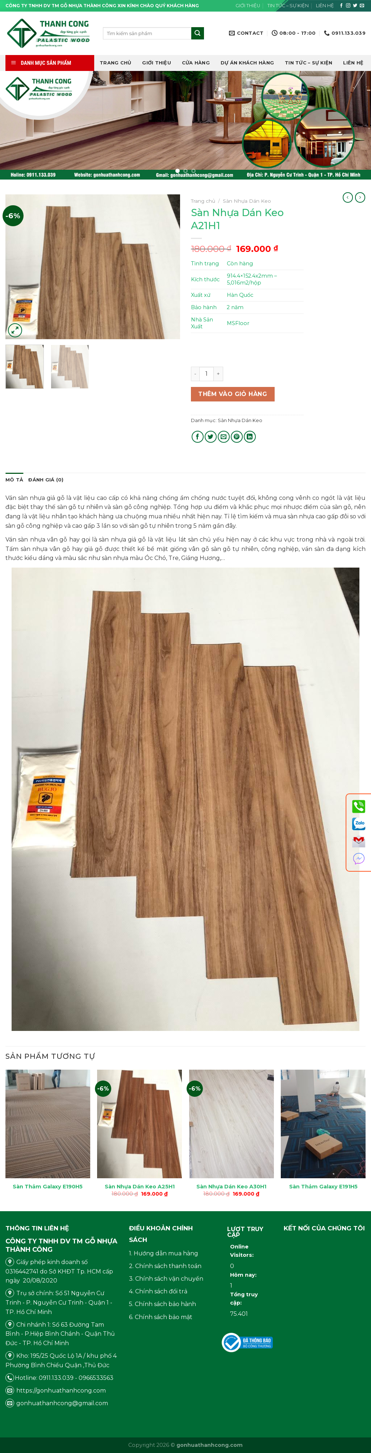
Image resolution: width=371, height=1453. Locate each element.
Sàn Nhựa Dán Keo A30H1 (231, 1186)
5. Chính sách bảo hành (162, 1304)
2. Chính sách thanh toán (165, 1266)
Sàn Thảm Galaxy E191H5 (323, 1186)
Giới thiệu (247, 5)
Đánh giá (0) (45, 480)
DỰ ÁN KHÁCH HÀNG (247, 63)
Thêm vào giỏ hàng (232, 394)
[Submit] (197, 33)
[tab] (14, 480)
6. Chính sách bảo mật (160, 1317)
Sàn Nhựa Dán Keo (247, 201)
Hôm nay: (244, 1275)
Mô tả (14, 480)
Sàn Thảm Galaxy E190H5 (48, 1186)
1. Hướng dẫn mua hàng (163, 1253)
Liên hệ (325, 5)
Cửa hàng (196, 63)
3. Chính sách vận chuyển (166, 1278)
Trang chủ (115, 63)
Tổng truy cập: (244, 1298)
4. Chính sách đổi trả (158, 1291)
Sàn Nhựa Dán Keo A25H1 (140, 1186)
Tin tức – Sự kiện (288, 5)
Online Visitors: (242, 1250)
